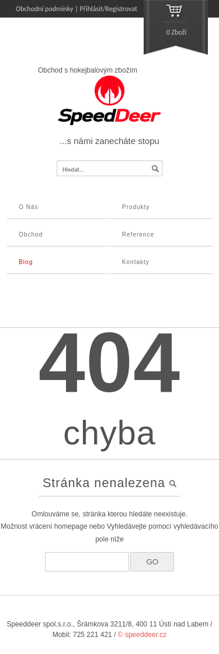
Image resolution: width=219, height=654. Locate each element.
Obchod (31, 234)
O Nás (28, 207)
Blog (26, 262)
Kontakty (136, 262)
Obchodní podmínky (45, 9)
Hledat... (73, 169)
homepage (71, 526)
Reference (138, 234)
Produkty (136, 207)
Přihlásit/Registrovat (108, 9)
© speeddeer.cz (142, 635)
